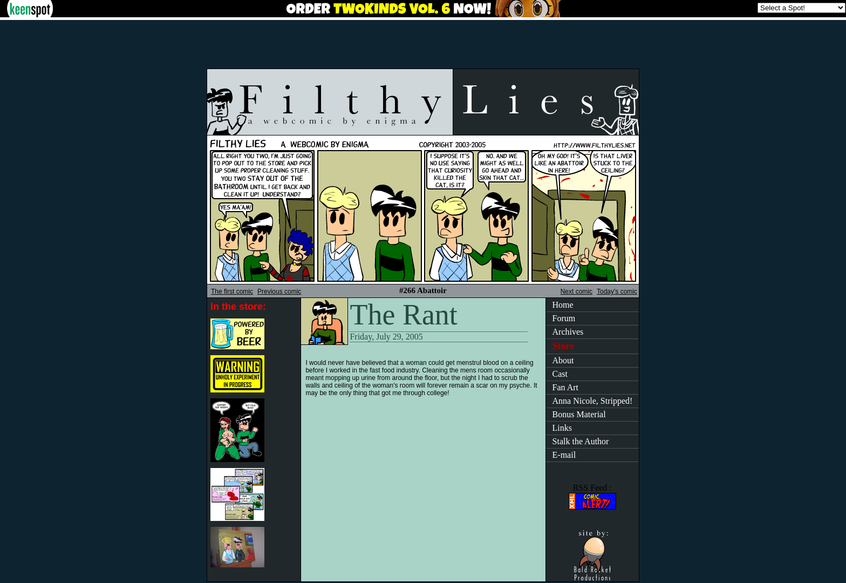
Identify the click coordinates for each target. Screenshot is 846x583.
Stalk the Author (580, 441)
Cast (560, 373)
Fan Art (565, 387)
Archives (568, 331)
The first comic (232, 291)
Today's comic (617, 291)
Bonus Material (579, 414)
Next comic (576, 291)
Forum (564, 318)
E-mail (564, 454)
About (563, 360)
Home (563, 304)
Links (562, 427)
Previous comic (279, 291)
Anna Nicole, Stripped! (592, 400)
